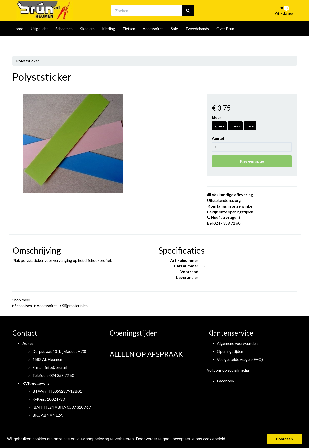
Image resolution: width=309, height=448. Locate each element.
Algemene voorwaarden (237, 343)
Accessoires (153, 42)
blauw (235, 126)
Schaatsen (64, 42)
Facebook (225, 380)
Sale (174, 42)
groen (219, 126)
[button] (228, 439)
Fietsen (129, 42)
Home (17, 42)
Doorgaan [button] (284, 439)
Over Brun (225, 42)
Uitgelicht (39, 42)
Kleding (108, 42)
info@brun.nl (56, 367)
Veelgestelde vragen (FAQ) (240, 359)
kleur (216, 117)
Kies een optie (252, 161)
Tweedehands (197, 42)
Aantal (218, 138)
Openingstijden (230, 351)
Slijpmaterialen (74, 305)
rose (250, 126)
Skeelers (87, 42)
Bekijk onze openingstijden (159, 9)
